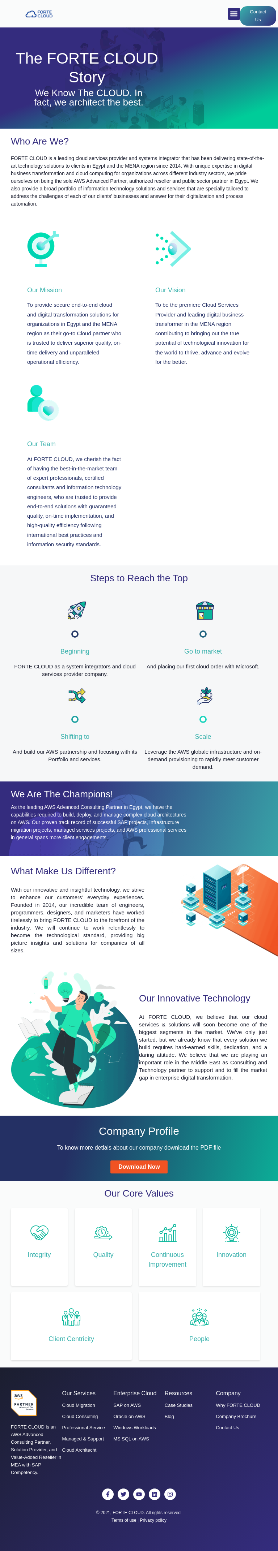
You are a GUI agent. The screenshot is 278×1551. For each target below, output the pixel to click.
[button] (234, 14)
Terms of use (123, 1520)
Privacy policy (153, 1520)
